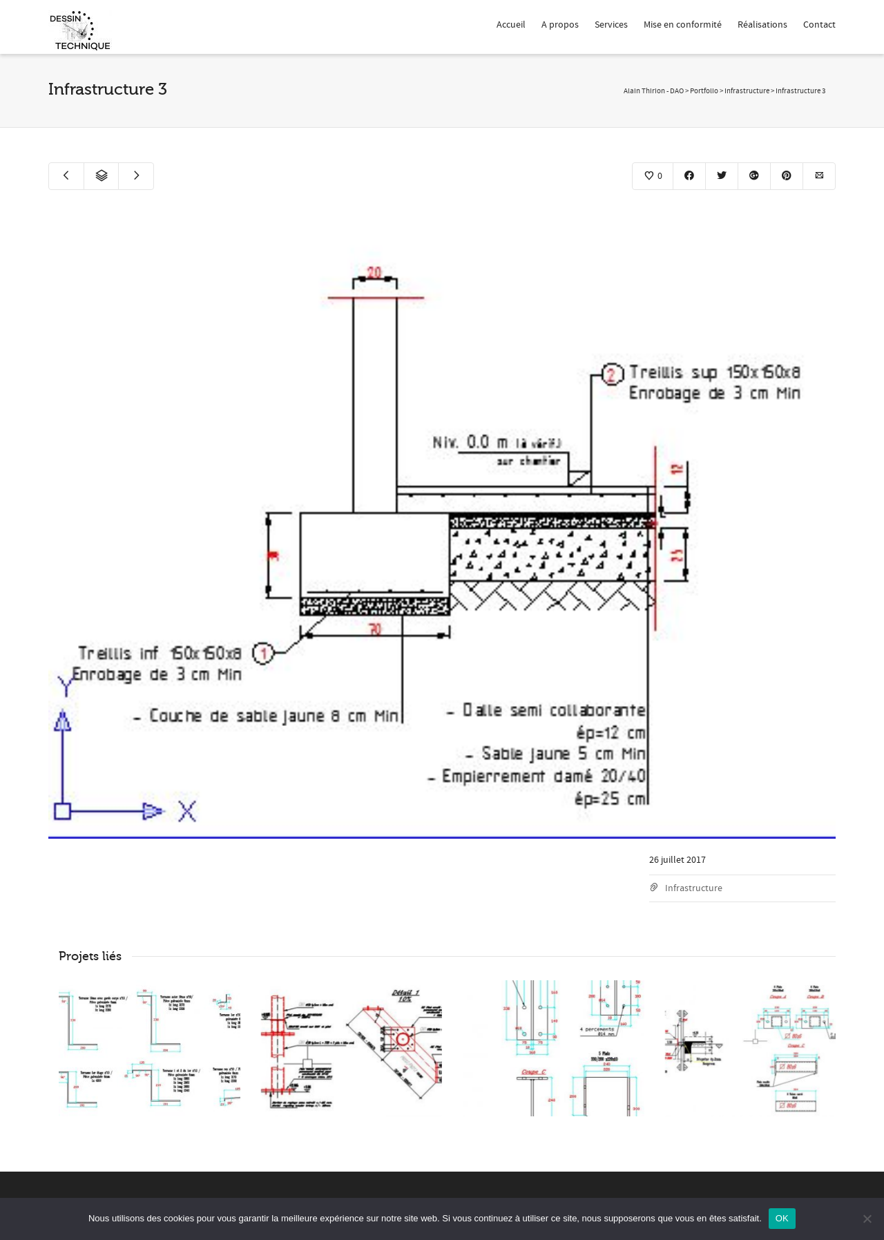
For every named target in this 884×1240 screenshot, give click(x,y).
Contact (819, 25)
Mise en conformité (683, 25)
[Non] (867, 1218)
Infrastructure (693, 888)
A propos (560, 25)
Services (611, 25)
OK (782, 1218)
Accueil (511, 25)
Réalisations (762, 25)
